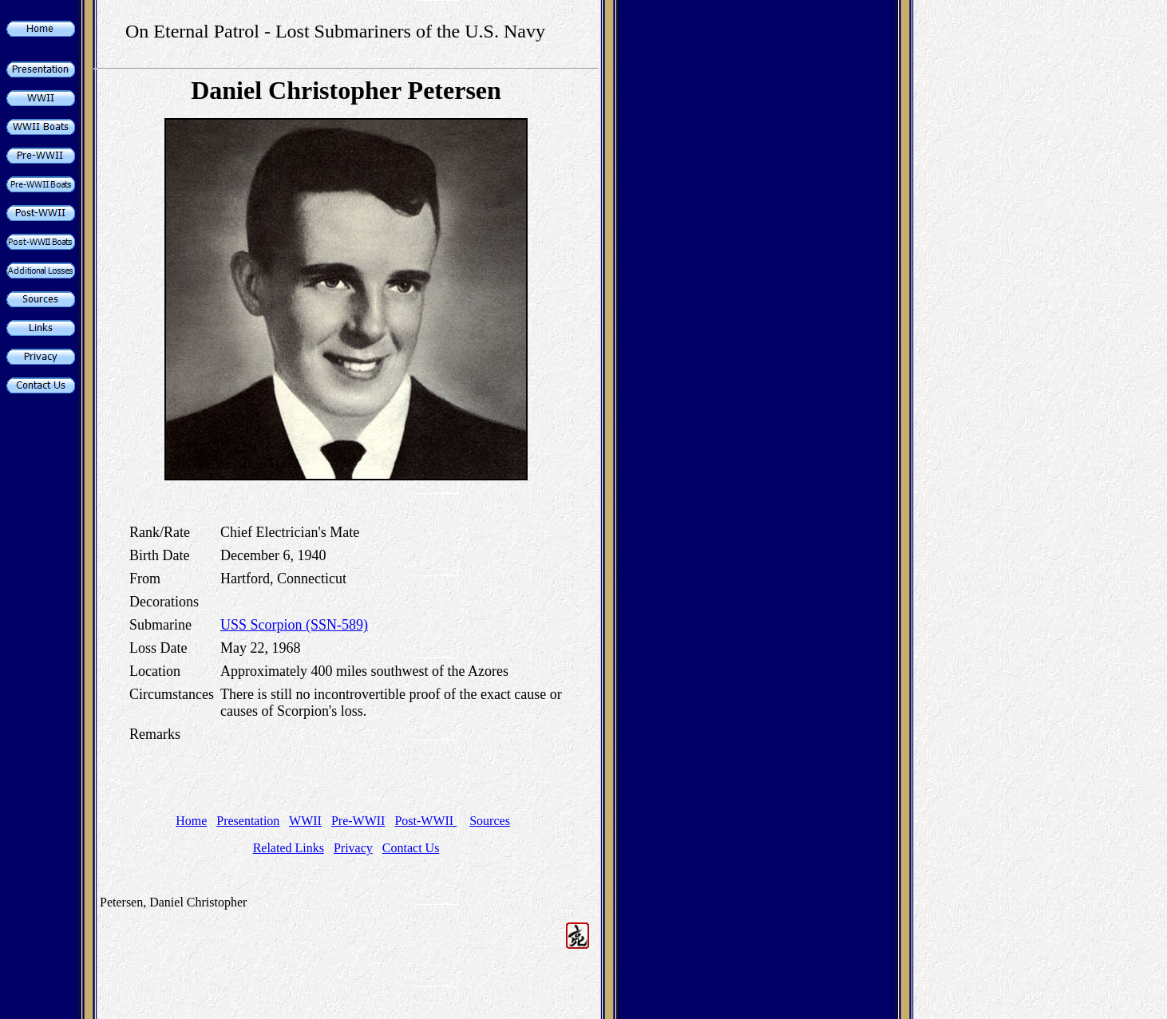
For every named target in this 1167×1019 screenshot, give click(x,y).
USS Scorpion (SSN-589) (294, 625)
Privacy (353, 848)
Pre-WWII (358, 820)
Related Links (288, 848)
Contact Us (411, 848)
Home (191, 820)
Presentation (247, 820)
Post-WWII (425, 820)
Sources (489, 820)
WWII (305, 820)
